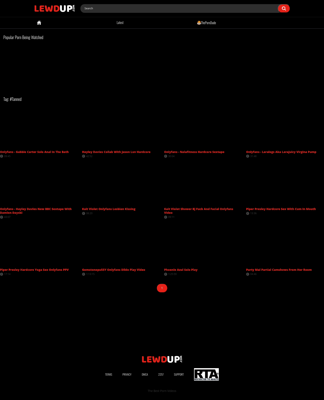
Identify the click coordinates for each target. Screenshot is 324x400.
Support (179, 374)
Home (39, 22)
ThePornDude (206, 22)
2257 (161, 374)
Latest (120, 22)
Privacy (127, 374)
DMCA (145, 374)
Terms (108, 374)
